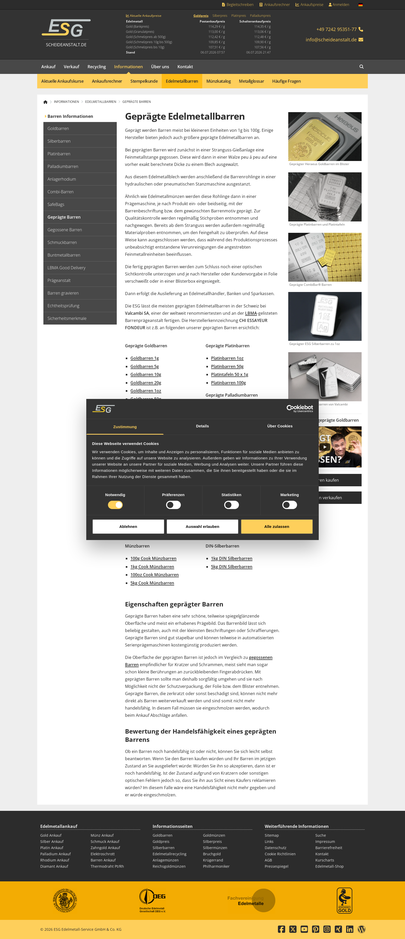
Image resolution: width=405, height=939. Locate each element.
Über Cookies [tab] (280, 413)
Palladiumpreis (260, 16)
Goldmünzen (214, 835)
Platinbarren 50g (227, 366)
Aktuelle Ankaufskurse (62, 81)
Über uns (160, 67)
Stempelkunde (144, 81)
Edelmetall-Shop (329, 866)
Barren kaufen (325, 480)
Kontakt (185, 67)
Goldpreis (200, 16)
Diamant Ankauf (54, 866)
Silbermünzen (215, 847)
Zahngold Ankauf (105, 847)
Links (269, 841)
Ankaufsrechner (274, 4)
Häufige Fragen (286, 81)
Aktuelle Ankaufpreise (143, 16)
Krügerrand (213, 860)
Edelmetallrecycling (169, 853)
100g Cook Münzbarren (153, 558)
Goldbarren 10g (145, 374)
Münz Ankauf (102, 835)
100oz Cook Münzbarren (154, 575)
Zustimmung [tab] (125, 414)
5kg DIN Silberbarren (231, 566)
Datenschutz (275, 847)
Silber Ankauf (52, 841)
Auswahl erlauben (202, 513)
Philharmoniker (216, 866)
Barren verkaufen (325, 498)
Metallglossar (251, 81)
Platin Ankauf (51, 847)
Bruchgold (212, 853)
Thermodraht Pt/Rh (107, 866)
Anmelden (339, 4)
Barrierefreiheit (328, 847)
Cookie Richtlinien (280, 853)
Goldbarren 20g (145, 383)
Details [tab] (202, 413)
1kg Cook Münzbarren (152, 566)
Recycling (97, 67)
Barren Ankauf (103, 860)
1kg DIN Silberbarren (231, 558)
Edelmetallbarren (182, 81)
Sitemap (272, 835)
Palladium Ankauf (55, 853)
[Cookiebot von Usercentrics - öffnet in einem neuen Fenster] (290, 396)
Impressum (325, 841)
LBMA (251, 313)
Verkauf (71, 67)
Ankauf (48, 67)
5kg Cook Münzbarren (152, 583)
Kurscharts (324, 860)
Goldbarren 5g (144, 366)
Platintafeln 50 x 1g (229, 374)
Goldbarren (163, 835)
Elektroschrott (103, 853)
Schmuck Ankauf (105, 841)
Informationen (128, 67)
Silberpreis (220, 16)
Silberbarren (164, 847)
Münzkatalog (218, 81)
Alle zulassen (276, 513)
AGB (268, 860)
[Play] (325, 447)
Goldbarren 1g (144, 358)
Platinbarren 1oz (227, 358)
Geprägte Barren (136, 102)
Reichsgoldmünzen (169, 866)
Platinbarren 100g (228, 383)
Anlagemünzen (166, 860)
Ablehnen (128, 513)
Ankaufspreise (309, 4)
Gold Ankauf (50, 835)
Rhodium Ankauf (54, 860)
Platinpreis (238, 16)
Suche (320, 835)
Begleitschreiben (237, 4)
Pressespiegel (277, 866)
